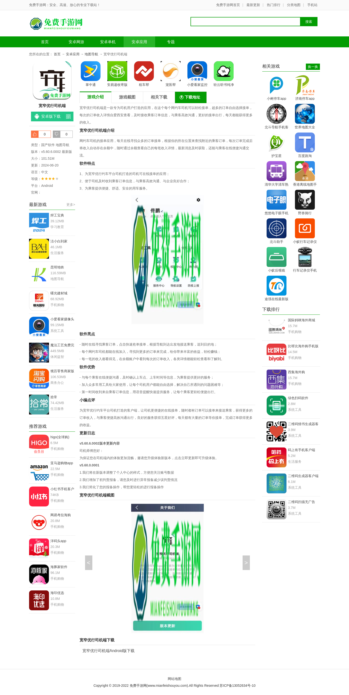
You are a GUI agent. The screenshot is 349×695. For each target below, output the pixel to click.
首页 (45, 42)
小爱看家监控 (197, 74)
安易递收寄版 (117, 74)
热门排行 (273, 5)
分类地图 (294, 5)
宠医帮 (171, 74)
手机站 (312, 5)
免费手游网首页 (228, 5)
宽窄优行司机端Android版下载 (108, 651)
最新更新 (253, 5)
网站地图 (174, 679)
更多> (70, 205)
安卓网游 (76, 42)
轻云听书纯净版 (224, 74)
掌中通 (91, 74)
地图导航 (91, 54)
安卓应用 (139, 42)
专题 (171, 42)
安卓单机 (108, 42)
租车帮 (144, 74)
